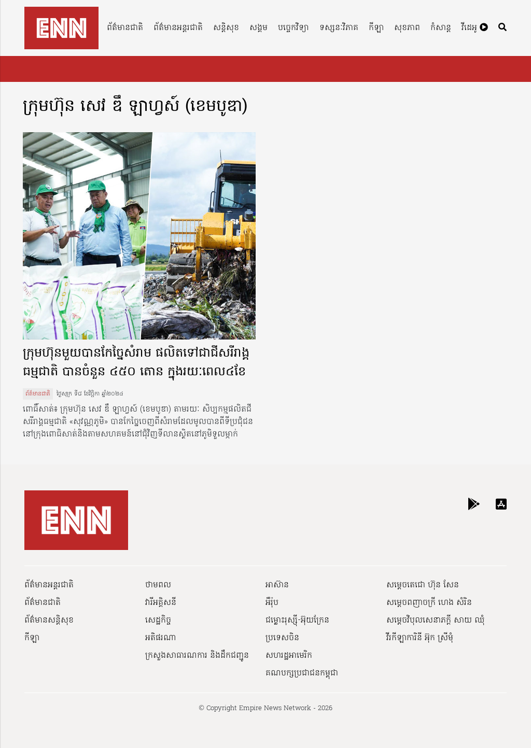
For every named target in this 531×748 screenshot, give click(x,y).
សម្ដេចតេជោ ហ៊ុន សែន (422, 585)
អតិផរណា (160, 638)
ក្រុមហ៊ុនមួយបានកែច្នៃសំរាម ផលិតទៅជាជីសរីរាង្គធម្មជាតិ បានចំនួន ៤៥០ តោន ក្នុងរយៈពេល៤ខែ (136, 363)
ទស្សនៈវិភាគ (338, 28)
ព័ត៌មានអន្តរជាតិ (178, 28)
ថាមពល (158, 585)
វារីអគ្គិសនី (160, 603)
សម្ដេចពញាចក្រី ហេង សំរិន (429, 603)
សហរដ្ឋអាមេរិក (289, 656)
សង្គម (258, 28)
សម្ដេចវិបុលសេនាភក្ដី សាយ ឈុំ (435, 620)
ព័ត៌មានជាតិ (125, 28)
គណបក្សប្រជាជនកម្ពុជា (302, 673)
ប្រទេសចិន (282, 638)
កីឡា (376, 28)
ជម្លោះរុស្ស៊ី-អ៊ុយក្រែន (297, 620)
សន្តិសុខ (226, 28)
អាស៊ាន (277, 585)
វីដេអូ (475, 28)
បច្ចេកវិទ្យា (293, 28)
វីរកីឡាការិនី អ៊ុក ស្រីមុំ (419, 638)
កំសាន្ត (440, 28)
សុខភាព (407, 28)
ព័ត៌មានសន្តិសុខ (49, 620)
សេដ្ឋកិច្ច (158, 620)
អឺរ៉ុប (272, 603)
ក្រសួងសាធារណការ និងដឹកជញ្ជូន (197, 656)
